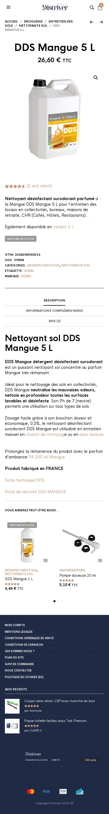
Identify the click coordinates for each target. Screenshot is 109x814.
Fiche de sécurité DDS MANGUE (35, 491)
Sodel (29, 271)
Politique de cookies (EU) (24, 677)
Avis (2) (55, 321)
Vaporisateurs (72, 570)
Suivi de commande (19, 664)
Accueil (11, 22)
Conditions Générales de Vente (29, 638)
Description (54, 300)
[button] (9, 7)
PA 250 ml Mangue (47, 457)
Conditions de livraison (24, 644)
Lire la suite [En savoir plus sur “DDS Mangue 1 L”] (45, 560)
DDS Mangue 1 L (19, 579)
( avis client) (39, 186)
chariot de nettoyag (45, 434)
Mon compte (15, 625)
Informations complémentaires (54, 311)
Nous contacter (18, 670)
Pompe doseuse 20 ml (77, 575)
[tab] (54, 301)
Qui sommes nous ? (19, 651)
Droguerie (33, 22)
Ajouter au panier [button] (100, 560)
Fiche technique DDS (24, 480)
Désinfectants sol (43, 265)
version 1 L (63, 226)
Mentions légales (19, 632)
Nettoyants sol (33, 26)
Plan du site (14, 657)
